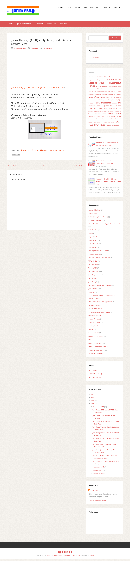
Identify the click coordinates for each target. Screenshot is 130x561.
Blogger (92, 557)
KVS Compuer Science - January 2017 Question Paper (104, 107)
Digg (62, 152)
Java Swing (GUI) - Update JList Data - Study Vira (41, 44)
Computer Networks (103, 82)
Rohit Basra (94, 492)
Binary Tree (108, 78)
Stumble (53, 152)
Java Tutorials (68, 8)
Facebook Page (87, 8)
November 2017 (98, 469)
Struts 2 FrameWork (95, 345)
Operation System (100, 115)
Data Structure (103, 88)
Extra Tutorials (101, 90)
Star (111, 121)
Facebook (43, 25)
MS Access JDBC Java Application (107, 110)
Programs (103, 8)
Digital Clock (117, 88)
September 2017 (98, 475)
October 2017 (97, 472)
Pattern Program (114, 115)
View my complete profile (97, 502)
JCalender (114, 105)
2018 (92, 402)
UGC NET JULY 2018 (104, 125)
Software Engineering (102, 121)
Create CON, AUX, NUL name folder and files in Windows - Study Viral (108, 183)
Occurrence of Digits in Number (99, 314)
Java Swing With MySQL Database (100, 287)
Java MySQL (116, 96)
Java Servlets (92, 280)
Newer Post (12, 168)
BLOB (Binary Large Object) (98, 219)
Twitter (35, 152)
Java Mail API (107, 96)
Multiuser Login (92, 113)
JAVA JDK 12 (99, 96)
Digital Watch (92, 90)
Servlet (113, 118)
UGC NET (116, 8)
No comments (48, 50)
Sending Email (105, 118)
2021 (92, 396)
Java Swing (34, 50)
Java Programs (96, 98)
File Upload (109, 90)
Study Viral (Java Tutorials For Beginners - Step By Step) (64, 557)
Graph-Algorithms (102, 93)
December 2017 (98, 409)
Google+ (44, 152)
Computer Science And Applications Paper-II (104, 84)
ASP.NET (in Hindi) (95, 376)
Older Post (78, 168)
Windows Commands (112, 127)
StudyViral (96, 59)
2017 (92, 405)
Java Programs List (112, 99)
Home (53, 8)
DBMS (111, 88)
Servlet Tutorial (93, 334)
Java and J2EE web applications (99, 259)
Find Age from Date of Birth (98, 252)
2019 (92, 399)
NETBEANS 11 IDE (102, 113)
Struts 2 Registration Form (105, 124)
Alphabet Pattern (96, 78)
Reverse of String (94, 118)
